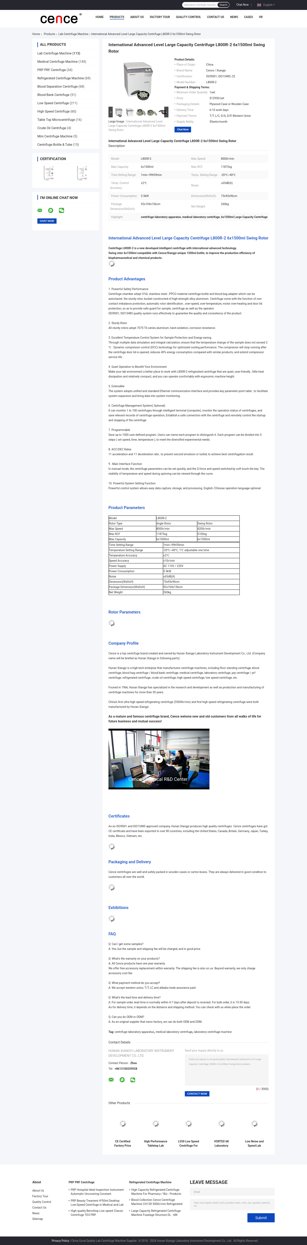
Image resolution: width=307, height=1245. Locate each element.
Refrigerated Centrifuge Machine (60, 78)
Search (223, 4)
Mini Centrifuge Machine (55, 136)
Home (100, 17)
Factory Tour (160, 17)
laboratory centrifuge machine (213, 1031)
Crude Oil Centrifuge (51, 128)
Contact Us (215, 17)
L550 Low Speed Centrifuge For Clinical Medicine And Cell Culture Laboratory (189, 1143)
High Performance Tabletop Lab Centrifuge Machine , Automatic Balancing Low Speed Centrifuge (155, 1143)
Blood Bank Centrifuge (53, 95)
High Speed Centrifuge (53, 111)
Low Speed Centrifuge (53, 103)
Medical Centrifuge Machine (57, 62)
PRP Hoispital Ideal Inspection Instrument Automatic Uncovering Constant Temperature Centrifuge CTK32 (97, 1192)
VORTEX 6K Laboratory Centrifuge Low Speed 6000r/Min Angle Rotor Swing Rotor (221, 1143)
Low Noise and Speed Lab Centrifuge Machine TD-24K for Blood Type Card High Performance (254, 1143)
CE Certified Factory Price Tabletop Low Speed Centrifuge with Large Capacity (123, 1143)
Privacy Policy (60, 1240)
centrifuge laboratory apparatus (134, 1031)
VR (261, 17)
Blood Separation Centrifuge (57, 86)
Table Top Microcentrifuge (56, 120)
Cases (248, 17)
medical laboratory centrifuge (174, 1031)
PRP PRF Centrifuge (51, 70)
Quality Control (188, 17)
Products (117, 17)
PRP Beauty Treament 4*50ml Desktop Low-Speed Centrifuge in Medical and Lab (97, 1202)
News (234, 17)
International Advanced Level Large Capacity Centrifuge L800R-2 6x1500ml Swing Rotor (136, 126)
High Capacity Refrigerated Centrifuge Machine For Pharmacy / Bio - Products (156, 1191)
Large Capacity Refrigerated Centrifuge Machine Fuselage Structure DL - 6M (156, 1212)
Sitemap (37, 1219)
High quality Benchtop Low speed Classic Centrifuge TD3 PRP (97, 1212)
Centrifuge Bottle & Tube (54, 145)
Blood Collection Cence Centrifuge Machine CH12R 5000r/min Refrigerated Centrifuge (156, 1202)
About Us (137, 17)
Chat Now (242, 4)
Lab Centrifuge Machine (73, 34)
